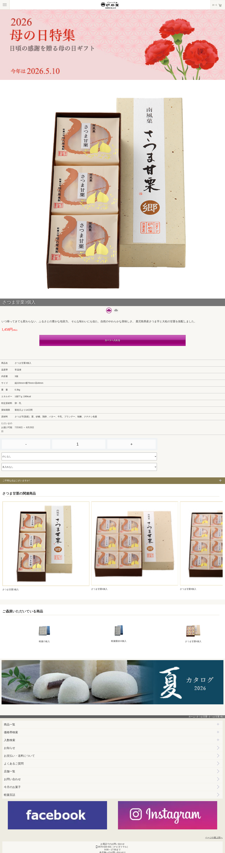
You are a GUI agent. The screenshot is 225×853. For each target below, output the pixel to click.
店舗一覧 (9, 771)
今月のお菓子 (12, 787)
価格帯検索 (11, 732)
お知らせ (9, 748)
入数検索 (9, 740)
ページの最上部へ (214, 837)
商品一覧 (9, 724)
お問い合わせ (12, 779)
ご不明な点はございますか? (16, 480)
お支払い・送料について (19, 755)
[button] (109, 310)
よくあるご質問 (14, 763)
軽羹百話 (9, 794)
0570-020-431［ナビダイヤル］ (113, 846)
